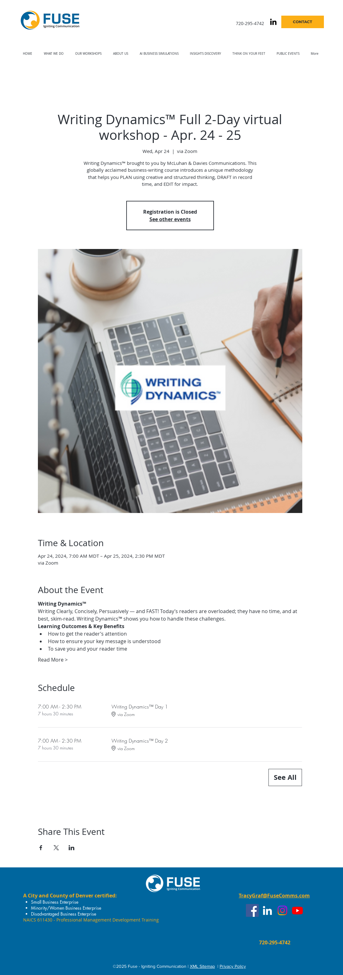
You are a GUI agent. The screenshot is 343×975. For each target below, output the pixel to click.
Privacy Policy (233, 966)
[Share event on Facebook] (41, 847)
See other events (170, 219)
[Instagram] (282, 910)
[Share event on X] (56, 847)
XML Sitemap (202, 966)
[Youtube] (297, 910)
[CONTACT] (302, 22)
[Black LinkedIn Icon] (273, 21)
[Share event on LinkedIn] (72, 847)
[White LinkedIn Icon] (267, 910)
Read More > (53, 659)
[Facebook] (252, 910)
